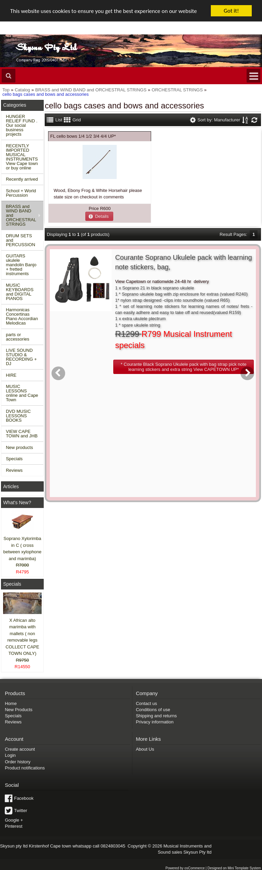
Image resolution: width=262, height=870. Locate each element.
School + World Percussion (21, 193)
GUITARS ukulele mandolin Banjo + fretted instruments (21, 264)
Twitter (20, 810)
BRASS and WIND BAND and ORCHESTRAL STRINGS (21, 215)
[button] (99, 216)
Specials (14, 458)
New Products (18, 709)
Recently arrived (22, 179)
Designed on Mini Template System (234, 868)
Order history (17, 761)
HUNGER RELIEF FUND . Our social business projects (21, 125)
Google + (14, 820)
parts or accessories (17, 337)
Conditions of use (153, 709)
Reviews (14, 470)
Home (11, 703)
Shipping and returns (156, 715)
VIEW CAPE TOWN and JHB (22, 433)
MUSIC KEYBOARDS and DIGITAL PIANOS (19, 292)
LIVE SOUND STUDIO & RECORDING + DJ (21, 357)
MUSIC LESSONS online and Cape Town (22, 393)
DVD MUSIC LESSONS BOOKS (18, 416)
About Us (145, 749)
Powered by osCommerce (185, 868)
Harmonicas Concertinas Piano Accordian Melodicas (22, 316)
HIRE (11, 375)
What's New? (17, 502)
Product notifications (25, 767)
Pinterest (13, 826)
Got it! (231, 10)
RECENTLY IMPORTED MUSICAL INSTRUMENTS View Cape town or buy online (22, 156)
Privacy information (155, 721)
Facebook (23, 798)
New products (19, 447)
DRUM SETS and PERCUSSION (20, 240)
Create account (20, 749)
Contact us (146, 703)
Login (10, 755)
